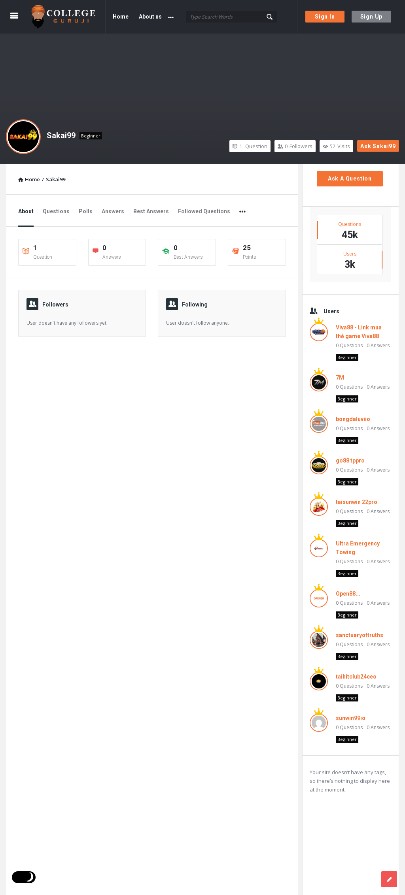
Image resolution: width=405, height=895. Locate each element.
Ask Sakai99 (378, 146)
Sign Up (371, 16)
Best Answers (151, 211)
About (26, 211)
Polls (86, 211)
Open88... (348, 593)
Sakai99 (61, 135)
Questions (56, 211)
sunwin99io (350, 718)
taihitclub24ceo (356, 676)
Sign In (325, 16)
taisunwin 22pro (356, 502)
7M (340, 377)
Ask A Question (350, 178)
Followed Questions (204, 211)
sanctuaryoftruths (359, 635)
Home (121, 16)
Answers (113, 211)
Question (250, 146)
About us (150, 16)
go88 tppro (350, 460)
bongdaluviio (353, 419)
